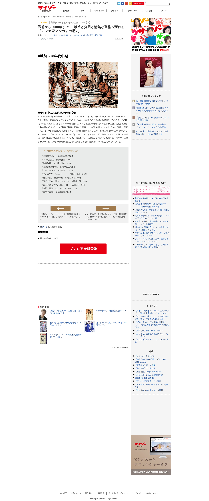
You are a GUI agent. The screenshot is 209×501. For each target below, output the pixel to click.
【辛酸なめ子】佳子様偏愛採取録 (149, 375)
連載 (82, 11)
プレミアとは (147, 11)
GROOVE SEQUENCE (144, 378)
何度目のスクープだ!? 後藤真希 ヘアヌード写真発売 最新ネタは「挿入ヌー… (152, 110)
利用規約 (88, 493)
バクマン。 (69, 35)
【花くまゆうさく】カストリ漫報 (149, 390)
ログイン (44, 227)
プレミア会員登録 (83, 249)
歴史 (91, 35)
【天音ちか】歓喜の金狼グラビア (149, 330)
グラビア (114, 11)
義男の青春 (99, 35)
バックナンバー (131, 11)
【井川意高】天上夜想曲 (145, 368)
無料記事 (66, 11)
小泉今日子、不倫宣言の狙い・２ (111, 310)
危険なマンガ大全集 (81, 35)
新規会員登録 (138, 4)
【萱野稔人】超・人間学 (145, 365)
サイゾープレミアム (47, 8)
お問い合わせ (76, 493)
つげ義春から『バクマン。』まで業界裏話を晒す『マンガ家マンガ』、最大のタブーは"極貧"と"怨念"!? (59, 216)
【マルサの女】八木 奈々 (145, 356)
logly (126, 347)
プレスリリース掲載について (146, 493)
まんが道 (60, 35)
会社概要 (63, 493)
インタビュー (98, 11)
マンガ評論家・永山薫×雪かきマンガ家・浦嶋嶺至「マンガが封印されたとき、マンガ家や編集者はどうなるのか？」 (106, 216)
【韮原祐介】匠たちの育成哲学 (148, 372)
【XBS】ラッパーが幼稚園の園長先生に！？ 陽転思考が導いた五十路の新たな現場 (152, 324)
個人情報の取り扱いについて (119, 493)
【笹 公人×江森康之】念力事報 (148, 381)
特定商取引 (100, 493)
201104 (53, 35)
